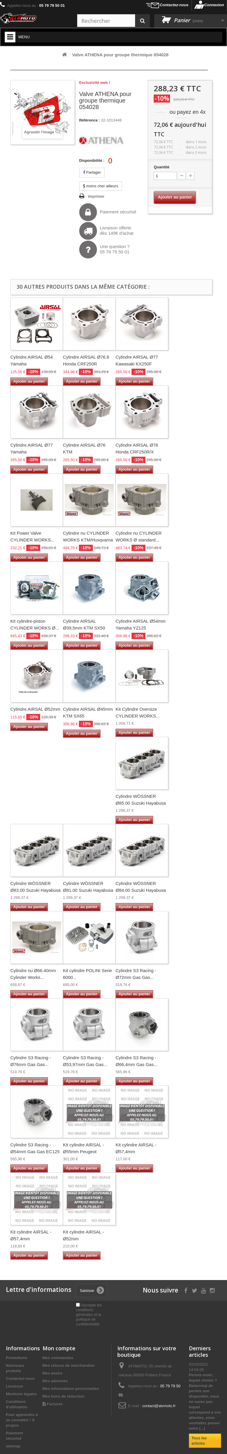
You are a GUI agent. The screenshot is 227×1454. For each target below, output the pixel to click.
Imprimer (96, 196)
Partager (92, 172)
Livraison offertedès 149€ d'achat (106, 231)
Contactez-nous (174, 5)
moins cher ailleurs (100, 186)
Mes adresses (55, 1381)
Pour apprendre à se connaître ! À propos (22, 1420)
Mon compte (59, 1348)
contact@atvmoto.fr (159, 1406)
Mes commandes (58, 1358)
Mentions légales (21, 1394)
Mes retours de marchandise (69, 1365)
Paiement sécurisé (107, 212)
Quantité (161, 167)
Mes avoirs (52, 1373)
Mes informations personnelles (71, 1388)
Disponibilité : (92, 160)
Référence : (89, 120)
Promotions (16, 1358)
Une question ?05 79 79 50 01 (104, 249)
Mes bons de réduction (64, 1396)
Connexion (214, 5)
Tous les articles (199, 1440)
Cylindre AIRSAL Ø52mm (35, 709)
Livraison (14, 1386)
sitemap (13, 1446)
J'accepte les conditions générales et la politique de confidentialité (89, 1314)
